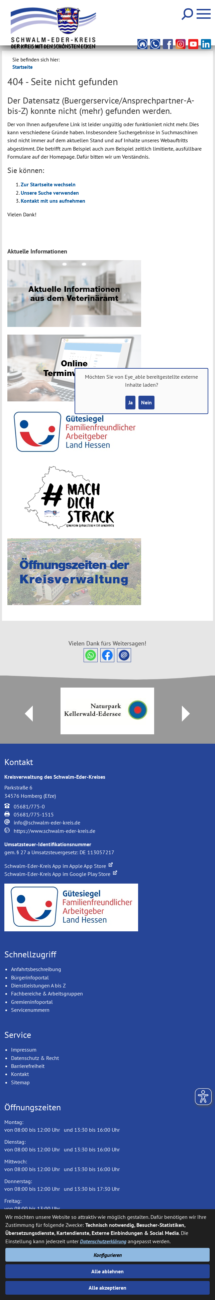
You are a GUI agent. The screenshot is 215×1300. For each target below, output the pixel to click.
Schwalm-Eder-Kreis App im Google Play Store (60, 874)
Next (190, 714)
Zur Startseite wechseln (48, 184)
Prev (25, 714)
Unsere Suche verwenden (50, 192)
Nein (146, 402)
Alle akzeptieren (107, 1287)
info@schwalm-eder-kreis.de (47, 822)
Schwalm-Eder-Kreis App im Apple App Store (58, 866)
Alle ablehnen (107, 1271)
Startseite (22, 67)
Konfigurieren (108, 1255)
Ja (130, 402)
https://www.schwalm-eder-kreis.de (54, 830)
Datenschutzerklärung (103, 1241)
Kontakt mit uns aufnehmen (53, 200)
